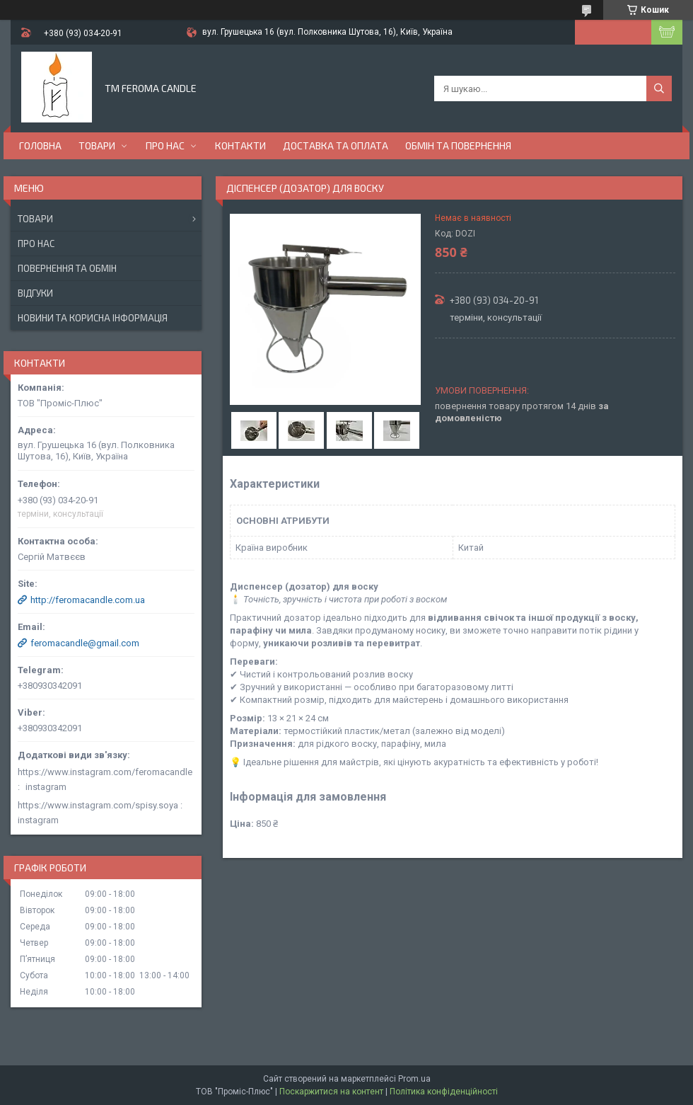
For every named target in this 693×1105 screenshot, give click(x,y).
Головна (40, 145)
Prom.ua (414, 1079)
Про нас (165, 145)
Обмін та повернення (458, 145)
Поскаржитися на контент (331, 1092)
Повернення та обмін (67, 268)
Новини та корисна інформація (93, 318)
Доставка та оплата (335, 145)
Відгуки (35, 293)
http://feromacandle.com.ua (87, 600)
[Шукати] (659, 88)
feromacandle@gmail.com (84, 643)
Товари (96, 145)
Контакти (240, 145)
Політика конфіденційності (444, 1092)
